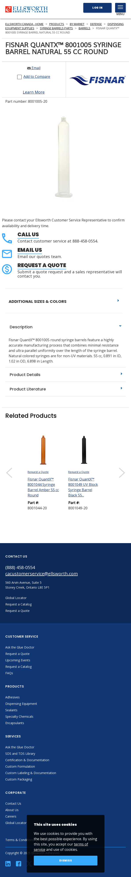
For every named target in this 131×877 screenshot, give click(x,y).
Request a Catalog (18, 666)
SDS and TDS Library (20, 753)
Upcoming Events (17, 660)
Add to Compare (36, 76)
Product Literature (65, 389)
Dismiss (65, 860)
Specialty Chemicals (19, 716)
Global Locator (16, 823)
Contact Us (13, 803)
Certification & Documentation (27, 760)
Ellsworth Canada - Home (24, 24)
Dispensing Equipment (21, 704)
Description (65, 327)
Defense (96, 24)
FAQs (9, 673)
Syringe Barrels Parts (56, 28)
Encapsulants (14, 723)
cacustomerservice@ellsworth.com (41, 574)
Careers (10, 816)
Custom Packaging (18, 779)
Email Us (29, 250)
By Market (77, 24)
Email (33, 67)
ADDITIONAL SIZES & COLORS (64, 301)
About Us (12, 810)
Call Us (28, 234)
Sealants (11, 710)
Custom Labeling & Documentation (30, 773)
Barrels (84, 28)
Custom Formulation (20, 766)
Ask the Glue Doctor (19, 647)
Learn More (34, 92)
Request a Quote (41, 265)
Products (56, 24)
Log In (97, 8)
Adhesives (12, 697)
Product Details (65, 374)
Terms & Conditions (19, 840)
